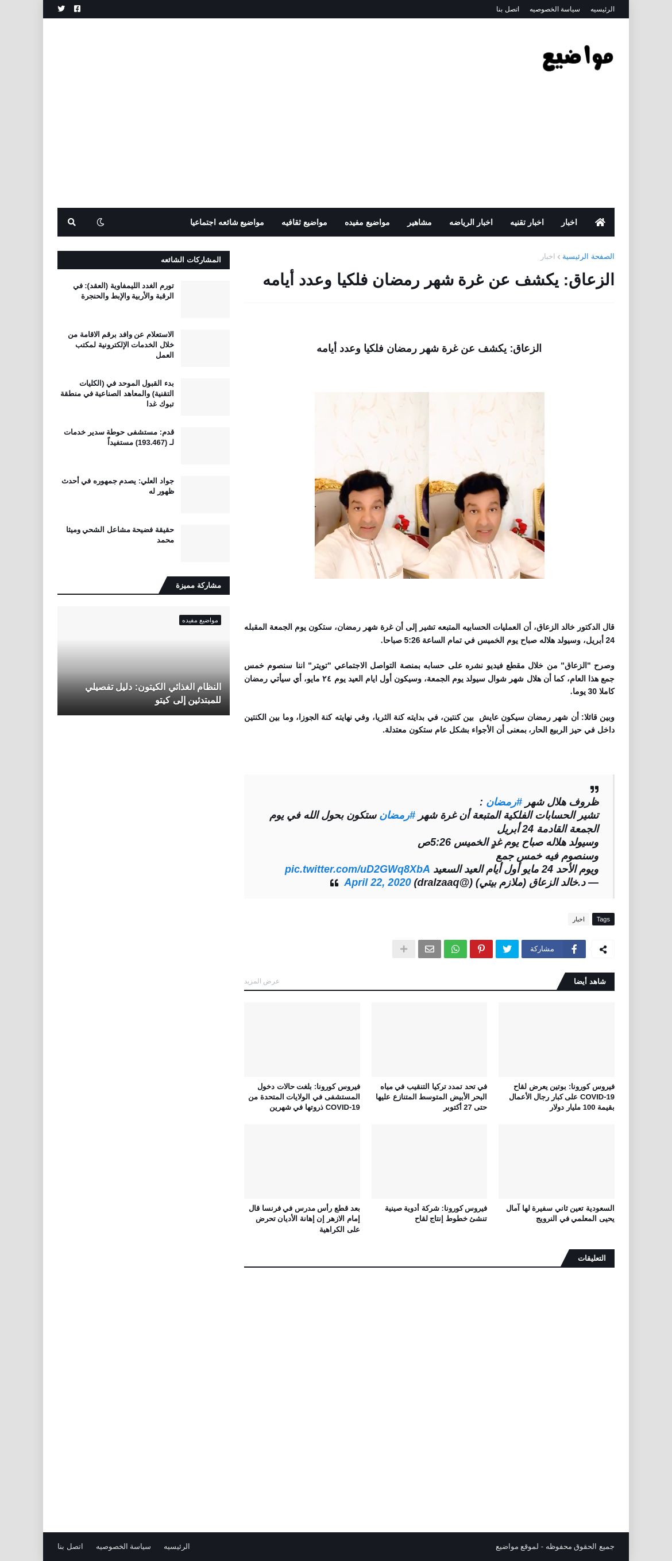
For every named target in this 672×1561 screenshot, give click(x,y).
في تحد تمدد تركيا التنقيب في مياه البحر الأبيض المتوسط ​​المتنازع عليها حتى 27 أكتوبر (431, 1096)
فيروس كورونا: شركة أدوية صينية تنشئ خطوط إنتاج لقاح (436, 1213)
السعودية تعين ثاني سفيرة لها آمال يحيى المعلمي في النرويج (560, 1213)
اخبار (547, 256)
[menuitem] (600, 222)
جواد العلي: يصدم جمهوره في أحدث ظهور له (117, 486)
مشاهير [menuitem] (419, 222)
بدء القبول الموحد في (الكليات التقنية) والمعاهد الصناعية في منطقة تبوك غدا (117, 393)
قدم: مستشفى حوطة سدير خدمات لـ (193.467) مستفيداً (119, 437)
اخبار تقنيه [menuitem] (527, 222)
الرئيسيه (602, 9)
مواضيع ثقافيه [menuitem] (304, 222)
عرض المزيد (262, 981)
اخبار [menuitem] (569, 222)
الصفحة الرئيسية (588, 256)
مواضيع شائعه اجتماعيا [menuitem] (227, 222)
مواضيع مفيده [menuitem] (367, 222)
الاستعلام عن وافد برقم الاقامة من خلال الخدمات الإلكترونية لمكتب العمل (121, 344)
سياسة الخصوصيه (555, 9)
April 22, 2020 (377, 882)
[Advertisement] (266, 113)
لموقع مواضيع (517, 1546)
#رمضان (504, 802)
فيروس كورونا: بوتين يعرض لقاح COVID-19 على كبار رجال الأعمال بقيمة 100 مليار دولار (562, 1096)
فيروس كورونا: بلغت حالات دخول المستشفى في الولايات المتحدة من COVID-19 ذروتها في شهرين (304, 1096)
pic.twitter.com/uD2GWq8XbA (357, 869)
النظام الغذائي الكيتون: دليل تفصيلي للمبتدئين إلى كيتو (153, 693)
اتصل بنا (507, 9)
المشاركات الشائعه (191, 259)
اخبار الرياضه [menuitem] (471, 222)
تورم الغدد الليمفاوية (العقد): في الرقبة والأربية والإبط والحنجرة (123, 290)
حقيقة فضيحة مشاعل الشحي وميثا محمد (120, 534)
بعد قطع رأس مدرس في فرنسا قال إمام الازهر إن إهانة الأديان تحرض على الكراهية (304, 1218)
